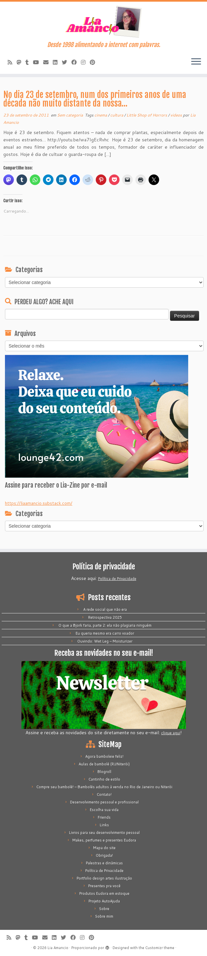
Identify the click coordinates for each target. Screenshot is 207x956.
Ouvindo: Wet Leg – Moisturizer (104, 641)
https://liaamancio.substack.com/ (38, 503)
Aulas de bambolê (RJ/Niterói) (104, 764)
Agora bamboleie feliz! (104, 756)
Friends (104, 817)
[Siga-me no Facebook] (76, 62)
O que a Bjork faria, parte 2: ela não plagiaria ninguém (105, 625)
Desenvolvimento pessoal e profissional (104, 802)
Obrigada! (104, 855)
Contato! (104, 794)
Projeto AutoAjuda (104, 901)
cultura (117, 115)
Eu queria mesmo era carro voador (105, 633)
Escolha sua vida (104, 809)
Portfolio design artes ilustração (104, 878)
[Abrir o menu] (196, 62)
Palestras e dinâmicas (104, 863)
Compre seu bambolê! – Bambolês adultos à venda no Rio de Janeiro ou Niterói (104, 786)
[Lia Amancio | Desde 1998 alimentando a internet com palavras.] (103, 21)
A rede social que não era (105, 609)
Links (104, 825)
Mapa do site (104, 847)
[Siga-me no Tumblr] (29, 62)
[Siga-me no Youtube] (38, 62)
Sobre (104, 908)
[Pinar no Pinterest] (94, 62)
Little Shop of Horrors (147, 115)
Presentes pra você (104, 885)
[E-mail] (48, 62)
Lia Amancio (58, 947)
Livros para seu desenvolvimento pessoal (104, 832)
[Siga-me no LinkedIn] (57, 62)
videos (176, 115)
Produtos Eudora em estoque (104, 893)
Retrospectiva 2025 (105, 617)
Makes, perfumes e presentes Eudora (104, 840)
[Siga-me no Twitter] (66, 62)
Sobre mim (104, 916)
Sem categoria (70, 115)
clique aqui (170, 733)
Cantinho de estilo (104, 779)
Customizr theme (159, 947)
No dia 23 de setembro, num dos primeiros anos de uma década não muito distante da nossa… (94, 99)
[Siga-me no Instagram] (85, 62)
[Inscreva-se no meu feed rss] (12, 62)
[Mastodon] (21, 62)
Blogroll (104, 771)
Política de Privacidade (117, 578)
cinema (101, 115)
